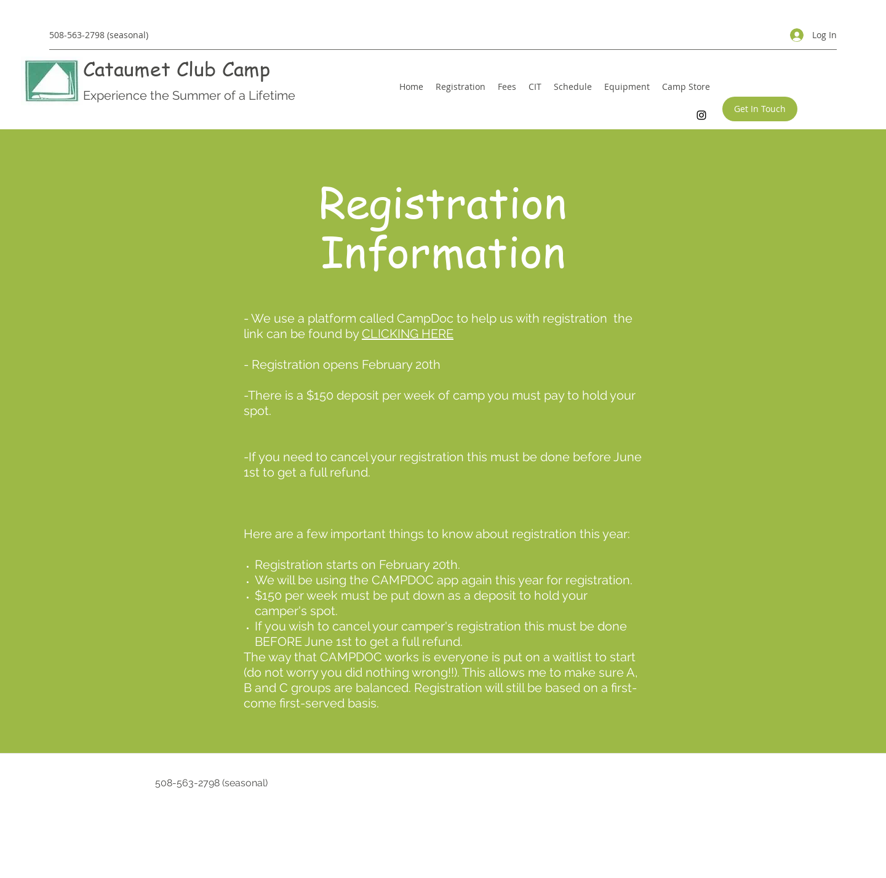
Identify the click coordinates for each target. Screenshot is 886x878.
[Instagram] (701, 115)
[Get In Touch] (759, 109)
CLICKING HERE (407, 333)
